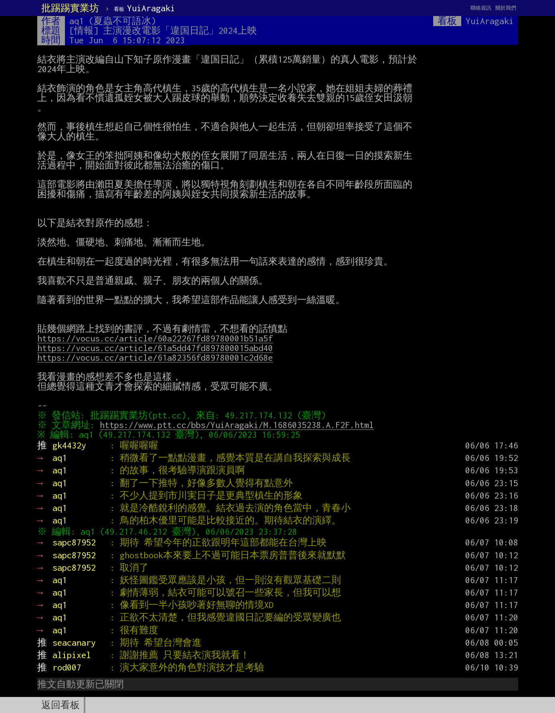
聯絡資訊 (480, 7)
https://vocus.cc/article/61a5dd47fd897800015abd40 (155, 348)
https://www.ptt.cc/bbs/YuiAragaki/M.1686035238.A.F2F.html (238, 425)
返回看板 (60, 705)
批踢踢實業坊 (70, 8)
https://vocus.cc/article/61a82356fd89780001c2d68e (155, 357)
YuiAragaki (144, 8)
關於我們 (505, 7)
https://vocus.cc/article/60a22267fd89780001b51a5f (155, 338)
